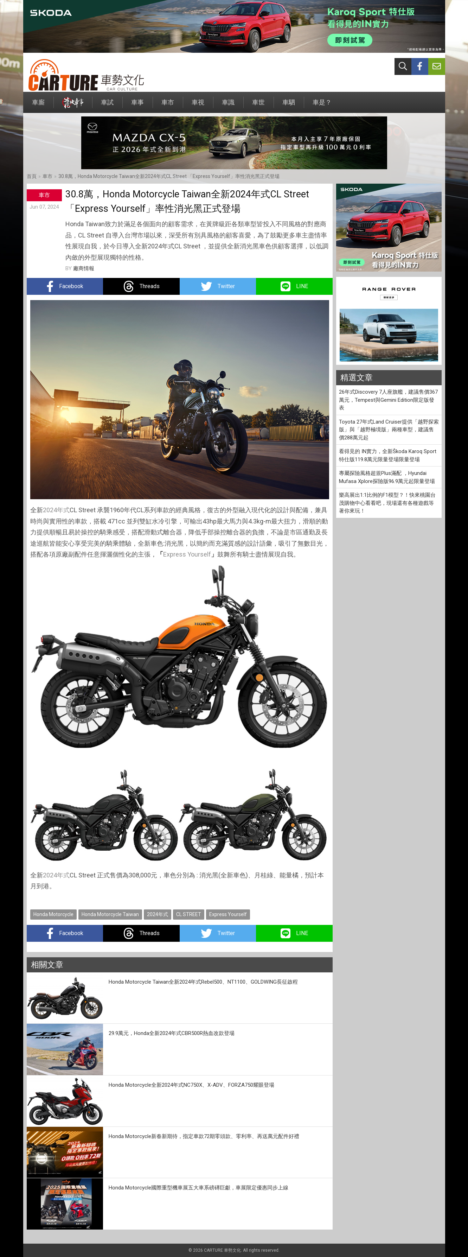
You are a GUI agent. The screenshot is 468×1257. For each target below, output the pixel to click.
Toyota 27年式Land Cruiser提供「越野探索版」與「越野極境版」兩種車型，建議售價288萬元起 (389, 430)
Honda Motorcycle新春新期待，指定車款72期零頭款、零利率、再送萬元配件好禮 (204, 1136)
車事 (137, 106)
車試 (107, 106)
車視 (198, 106)
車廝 (38, 106)
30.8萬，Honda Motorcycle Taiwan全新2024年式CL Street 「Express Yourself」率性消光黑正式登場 (169, 176)
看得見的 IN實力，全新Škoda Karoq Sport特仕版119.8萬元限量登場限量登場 (387, 455)
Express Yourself (187, 554)
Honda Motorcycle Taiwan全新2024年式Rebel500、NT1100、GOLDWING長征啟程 (203, 982)
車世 (258, 106)
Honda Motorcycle (53, 914)
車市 (168, 106)
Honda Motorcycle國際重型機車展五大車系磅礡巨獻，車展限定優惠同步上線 (198, 1188)
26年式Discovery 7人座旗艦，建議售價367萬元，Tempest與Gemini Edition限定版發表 (388, 400)
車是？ (322, 106)
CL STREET (188, 914)
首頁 (32, 176)
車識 (228, 106)
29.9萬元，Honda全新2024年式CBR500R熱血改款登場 (172, 1033)
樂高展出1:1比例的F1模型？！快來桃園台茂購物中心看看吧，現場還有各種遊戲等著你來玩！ (387, 503)
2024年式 (56, 510)
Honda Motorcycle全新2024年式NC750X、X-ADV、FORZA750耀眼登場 (191, 1085)
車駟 (289, 106)
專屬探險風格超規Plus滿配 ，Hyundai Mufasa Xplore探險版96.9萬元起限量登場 (387, 477)
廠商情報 (83, 268)
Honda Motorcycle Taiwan (110, 914)
